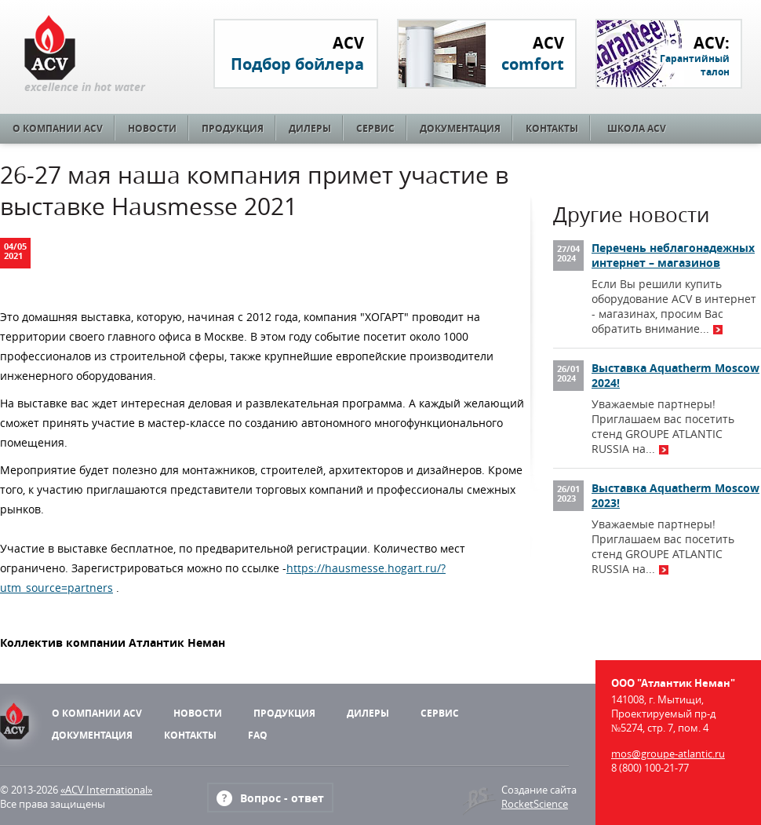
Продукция (233, 128)
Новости (152, 128)
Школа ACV (636, 128)
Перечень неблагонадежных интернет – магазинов (673, 255)
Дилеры (310, 128)
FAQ (258, 735)
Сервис (375, 128)
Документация (460, 128)
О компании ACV (58, 128)
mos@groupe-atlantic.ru (668, 754)
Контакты (552, 128)
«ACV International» (106, 790)
